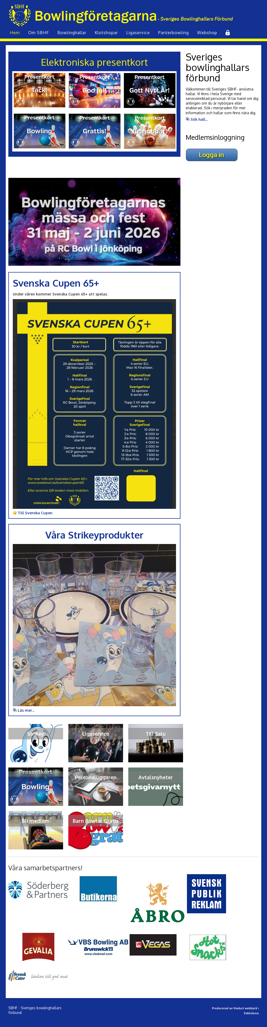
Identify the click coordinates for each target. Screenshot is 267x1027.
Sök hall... (199, 119)
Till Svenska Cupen (35, 513)
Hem (15, 32)
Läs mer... (26, 710)
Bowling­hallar (71, 32)
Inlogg (227, 32)
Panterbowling (173, 32)
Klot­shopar (106, 32)
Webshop (207, 32)
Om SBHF (38, 32)
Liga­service (138, 32)
